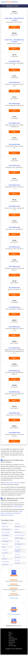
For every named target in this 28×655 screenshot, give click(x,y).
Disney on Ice (5, 538)
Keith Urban (4, 558)
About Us (11, 634)
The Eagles (17, 541)
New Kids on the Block (20, 535)
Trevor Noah (17, 554)
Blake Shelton (5, 526)
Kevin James (5, 564)
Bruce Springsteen (6, 529)
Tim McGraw (17, 547)
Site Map (11, 644)
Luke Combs (17, 526)
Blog (10, 635)
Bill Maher (4, 523)
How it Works (12, 640)
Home (3, 4)
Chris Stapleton (5, 535)
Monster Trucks (18, 532)
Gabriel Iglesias (5, 541)
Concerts (8, 4)
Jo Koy (3, 555)
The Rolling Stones (19, 544)
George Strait (5, 544)
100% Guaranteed (13, 639)
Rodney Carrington (19, 538)
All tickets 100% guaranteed (13, 614)
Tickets (14, 27)
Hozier (3, 547)
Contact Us (11, 637)
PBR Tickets (17, 560)
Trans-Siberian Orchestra (18, 550)
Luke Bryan (17, 523)
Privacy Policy (12, 642)
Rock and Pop (14, 4)
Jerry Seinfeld (5, 552)
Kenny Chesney (5, 561)
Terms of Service (12, 645)
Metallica (17, 529)
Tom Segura (17, 557)
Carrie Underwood (6, 532)
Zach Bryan (17, 563)
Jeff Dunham (5, 549)
